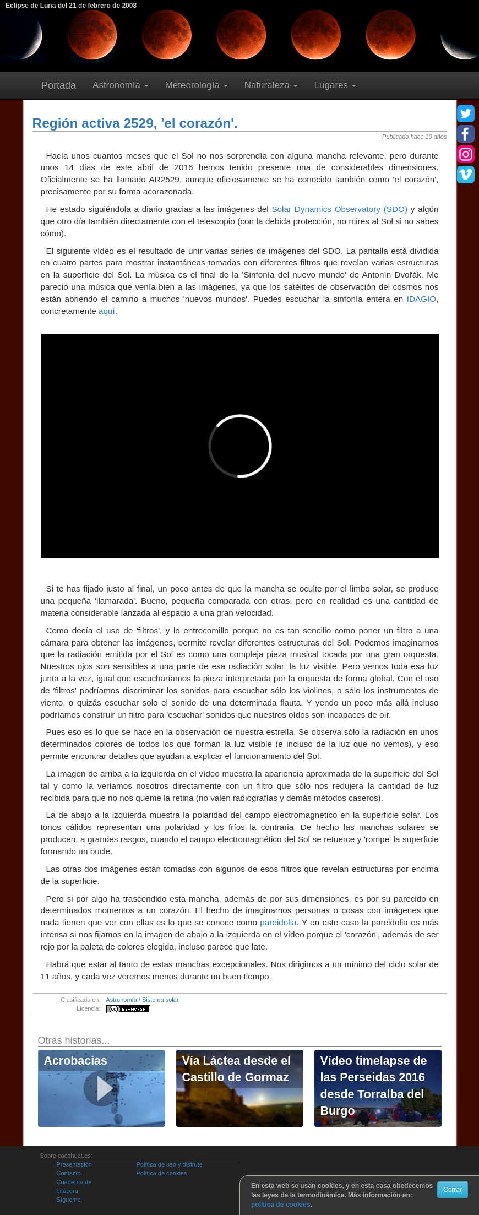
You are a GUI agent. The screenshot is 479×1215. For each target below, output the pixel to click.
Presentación (73, 1164)
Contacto (68, 1173)
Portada (58, 85)
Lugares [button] (335, 85)
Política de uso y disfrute (169, 1164)
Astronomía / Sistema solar (142, 999)
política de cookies (280, 1204)
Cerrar (452, 1190)
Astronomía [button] (120, 85)
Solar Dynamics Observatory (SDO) (339, 209)
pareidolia (278, 922)
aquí (107, 311)
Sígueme (68, 1199)
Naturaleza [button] (271, 85)
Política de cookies (161, 1173)
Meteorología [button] (196, 85)
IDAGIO (422, 298)
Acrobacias (75, 1060)
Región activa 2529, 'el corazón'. (135, 123)
